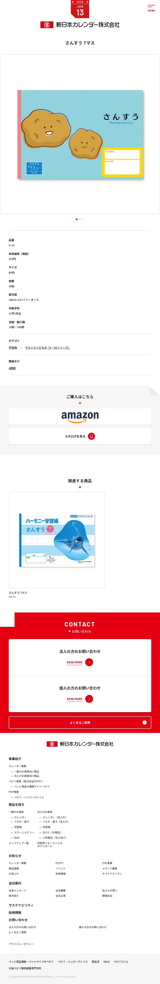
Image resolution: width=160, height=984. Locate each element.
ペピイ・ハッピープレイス (29, 801)
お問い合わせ (18, 923)
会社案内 (15, 886)
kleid (17, 841)
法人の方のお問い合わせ (22, 930)
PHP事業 (14, 795)
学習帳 (13, 347)
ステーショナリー (24, 836)
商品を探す (16, 808)
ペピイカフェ (121, 963)
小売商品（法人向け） (55, 841)
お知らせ (15, 859)
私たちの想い (109, 894)
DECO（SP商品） (52, 836)
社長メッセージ (17, 894)
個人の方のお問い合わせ (92, 930)
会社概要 (61, 894)
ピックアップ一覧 (19, 846)
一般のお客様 (16, 815)
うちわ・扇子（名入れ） (56, 825)
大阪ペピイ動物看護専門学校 (25, 970)
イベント (61, 872)
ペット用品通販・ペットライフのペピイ (31, 963)
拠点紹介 (14, 899)
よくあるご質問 (17, 936)
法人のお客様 (44, 815)
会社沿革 (61, 899)
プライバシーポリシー (21, 947)
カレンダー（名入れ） (55, 821)
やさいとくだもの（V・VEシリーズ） (48, 347)
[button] (77, 219)
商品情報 (14, 872)
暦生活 (95, 963)
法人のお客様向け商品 (26, 779)
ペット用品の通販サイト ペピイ (32, 790)
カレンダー (20, 821)
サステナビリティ (112, 877)
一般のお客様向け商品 (26, 775)
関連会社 (107, 899)
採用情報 (61, 877)
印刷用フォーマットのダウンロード (49, 848)
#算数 (12, 368)
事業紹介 (15, 762)
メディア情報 (109, 872)
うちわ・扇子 (21, 825)
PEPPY (60, 866)
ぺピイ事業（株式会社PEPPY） (26, 785)
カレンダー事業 (17, 769)
